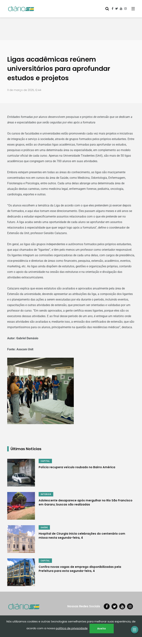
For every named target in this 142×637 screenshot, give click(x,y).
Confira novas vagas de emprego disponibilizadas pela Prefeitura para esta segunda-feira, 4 (80, 569)
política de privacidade (72, 628)
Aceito (101, 628)
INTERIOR (46, 494)
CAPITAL (45, 461)
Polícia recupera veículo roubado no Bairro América (77, 467)
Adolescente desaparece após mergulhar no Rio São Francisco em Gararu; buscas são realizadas (85, 502)
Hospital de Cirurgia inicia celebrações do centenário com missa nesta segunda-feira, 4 (82, 535)
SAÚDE (44, 527)
